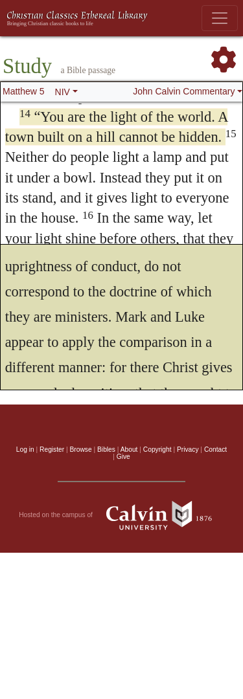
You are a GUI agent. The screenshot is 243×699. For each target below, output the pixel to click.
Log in (25, 449)
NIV (62, 92)
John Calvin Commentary (184, 91)
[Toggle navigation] (220, 18)
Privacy (188, 449)
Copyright (157, 449)
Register (52, 449)
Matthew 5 (24, 91)
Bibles (106, 449)
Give (123, 456)
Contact (215, 449)
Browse (81, 449)
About (129, 449)
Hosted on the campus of (121, 515)
